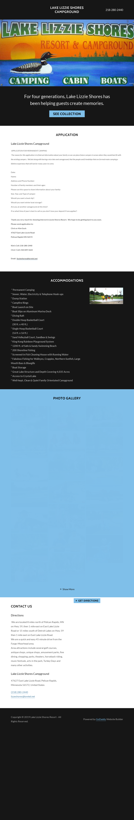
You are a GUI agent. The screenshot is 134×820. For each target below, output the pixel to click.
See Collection (67, 114)
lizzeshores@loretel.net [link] (23, 696)
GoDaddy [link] (101, 719)
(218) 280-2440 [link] (19, 692)
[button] (67, 589)
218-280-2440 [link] (114, 10)
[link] (67, 12)
